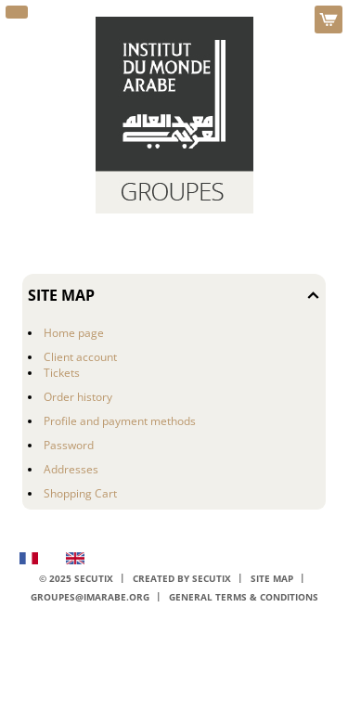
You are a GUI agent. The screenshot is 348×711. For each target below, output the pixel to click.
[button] (17, 12)
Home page (74, 333)
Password (69, 445)
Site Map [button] (61, 295)
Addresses (71, 469)
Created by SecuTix (182, 579)
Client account (80, 357)
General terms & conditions (243, 597)
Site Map (272, 579)
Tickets (62, 373)
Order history (78, 397)
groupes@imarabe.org (90, 597)
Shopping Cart (80, 493)
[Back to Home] (174, 115)
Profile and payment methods (120, 421)
